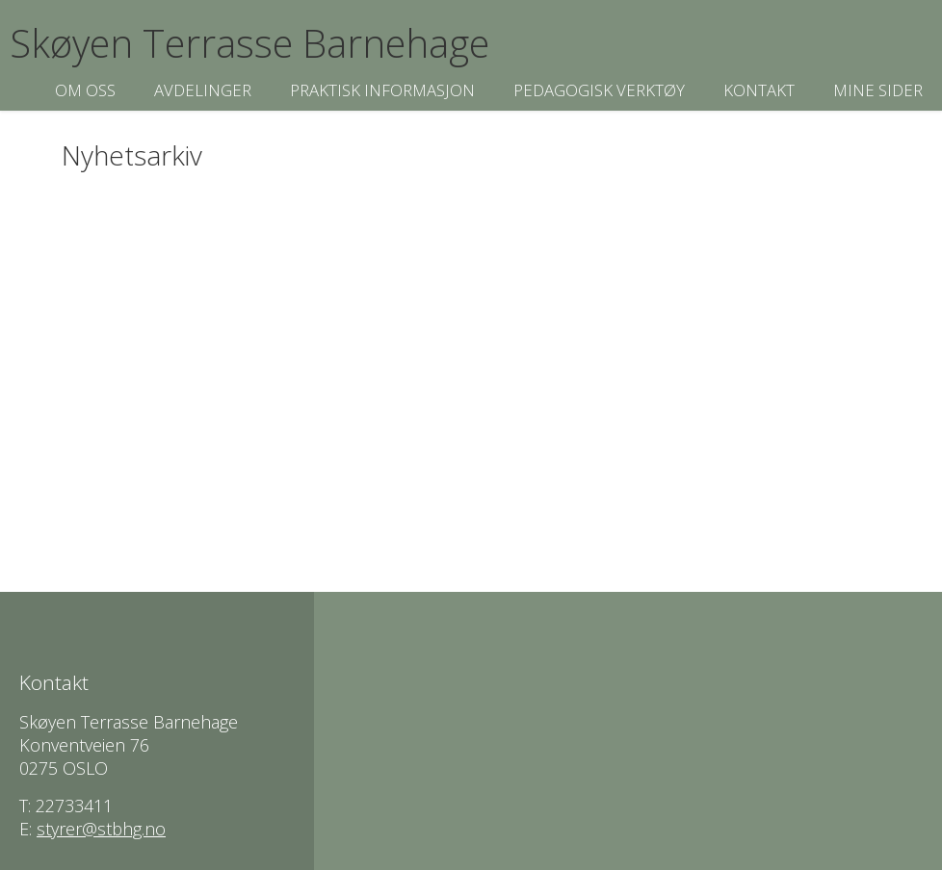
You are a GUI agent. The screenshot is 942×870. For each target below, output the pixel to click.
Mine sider (878, 90)
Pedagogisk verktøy (599, 90)
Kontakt (759, 90)
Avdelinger (202, 90)
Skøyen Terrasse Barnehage (249, 42)
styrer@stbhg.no (101, 828)
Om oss (85, 90)
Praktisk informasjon (382, 90)
